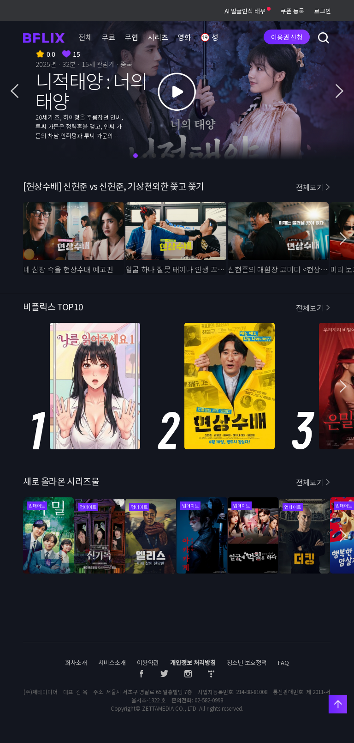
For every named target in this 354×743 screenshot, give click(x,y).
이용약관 (148, 662)
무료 (108, 36)
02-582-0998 (209, 700)
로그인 (322, 10)
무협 (131, 36)
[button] (14, 92)
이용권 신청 (286, 37)
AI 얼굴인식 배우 (247, 10)
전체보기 (310, 187)
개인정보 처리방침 (193, 662)
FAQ (283, 662)
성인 (213, 37)
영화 (184, 36)
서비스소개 (112, 662)
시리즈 (158, 36)
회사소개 (76, 662)
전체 (85, 36)
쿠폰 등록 (292, 10)
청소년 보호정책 (247, 662)
